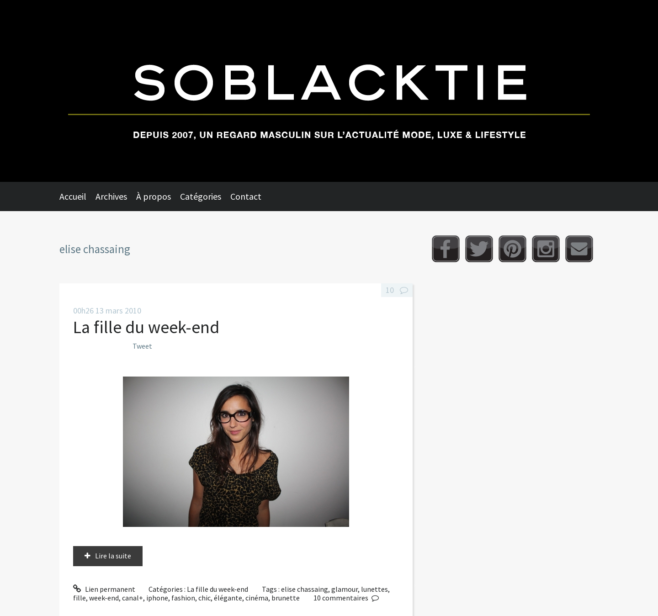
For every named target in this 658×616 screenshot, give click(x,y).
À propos (153, 196)
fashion (183, 597)
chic (204, 597)
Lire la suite (113, 555)
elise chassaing (304, 589)
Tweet (142, 345)
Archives (111, 196)
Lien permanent (104, 589)
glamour (344, 589)
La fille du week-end (146, 327)
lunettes (374, 589)
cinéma (256, 597)
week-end (104, 597)
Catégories (200, 196)
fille (79, 597)
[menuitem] (77, 196)
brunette (285, 597)
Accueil (72, 196)
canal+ (132, 597)
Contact (245, 196)
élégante (228, 597)
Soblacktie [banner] (329, 91)
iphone (157, 597)
